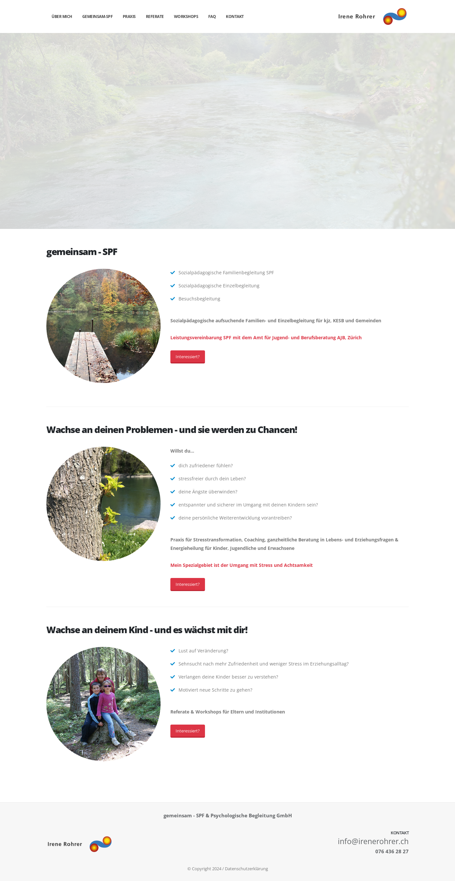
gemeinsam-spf (97, 16)
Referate (155, 16)
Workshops (186, 16)
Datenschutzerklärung (246, 869)
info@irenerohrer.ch (373, 841)
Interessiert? (188, 357)
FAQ (212, 16)
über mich (62, 16)
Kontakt (235, 16)
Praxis (129, 16)
